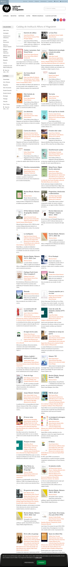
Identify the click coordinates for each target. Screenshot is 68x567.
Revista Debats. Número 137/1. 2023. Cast (32, 257)
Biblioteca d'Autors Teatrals (7, 45)
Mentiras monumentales (32, 167)
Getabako (27, 150)
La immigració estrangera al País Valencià (57, 418)
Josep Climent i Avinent (31, 393)
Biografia (5, 60)
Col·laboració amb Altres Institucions (7, 66)
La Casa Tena (53, 33)
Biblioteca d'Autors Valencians (5, 51)
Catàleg (6, 16)
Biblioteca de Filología (6, 56)
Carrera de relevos (30, 131)
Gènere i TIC (53, 356)
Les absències (28, 111)
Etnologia (5, 96)
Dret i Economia (7, 87)
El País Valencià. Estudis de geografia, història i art (31, 213)
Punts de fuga (28, 375)
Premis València (37, 16)
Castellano (4, 3)
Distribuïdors (44, 1)
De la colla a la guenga (31, 534)
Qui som (25, 1)
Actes (28, 16)
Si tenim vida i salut (55, 131)
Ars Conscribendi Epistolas (29, 74)
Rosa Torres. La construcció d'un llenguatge (29, 468)
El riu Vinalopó (53, 256)
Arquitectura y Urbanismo (6, 36)
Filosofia (5, 101)
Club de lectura (51, 16)
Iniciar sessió (63, 1)
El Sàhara (52, 442)
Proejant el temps (29, 442)
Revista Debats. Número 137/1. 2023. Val (57, 235)
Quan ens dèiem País (55, 534)
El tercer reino (28, 417)
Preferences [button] (29, 562)
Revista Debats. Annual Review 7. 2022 (56, 376)
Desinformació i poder (56, 150)
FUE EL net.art (53, 393)
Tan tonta (52, 94)
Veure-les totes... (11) (6, 107)
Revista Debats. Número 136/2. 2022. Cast (32, 514)
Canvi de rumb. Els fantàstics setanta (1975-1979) (57, 311)
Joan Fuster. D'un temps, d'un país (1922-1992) (57, 514)
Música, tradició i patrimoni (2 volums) (30, 357)
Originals (37, 1)
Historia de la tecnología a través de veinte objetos (56, 52)
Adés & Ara (6, 30)
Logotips (50, 1)
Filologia (5, 98)
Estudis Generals (7, 90)
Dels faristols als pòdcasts (29, 95)
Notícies (21, 16)
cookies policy (38, 557)
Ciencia (5, 63)
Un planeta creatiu (55, 466)
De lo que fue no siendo (56, 111)
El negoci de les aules (31, 332)
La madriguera (28, 234)
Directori (31, 1)
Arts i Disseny (6, 82)
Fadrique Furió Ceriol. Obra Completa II (31, 273)
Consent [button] (41, 562)
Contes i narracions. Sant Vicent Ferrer (32, 51)
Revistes (13, 16)
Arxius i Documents (6, 41)
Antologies (6, 33)
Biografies (5, 85)
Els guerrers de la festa (31, 490)
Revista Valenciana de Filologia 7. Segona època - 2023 (56, 213)
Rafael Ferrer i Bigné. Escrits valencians (55, 168)
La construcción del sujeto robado (30, 310)
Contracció (52, 73)
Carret (56, 1)
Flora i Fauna (6, 104)
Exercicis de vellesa (30, 33)
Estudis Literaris (7, 93)
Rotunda (51, 272)
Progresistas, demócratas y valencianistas (57, 192)
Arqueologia (6, 79)
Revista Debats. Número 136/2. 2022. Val (57, 491)
